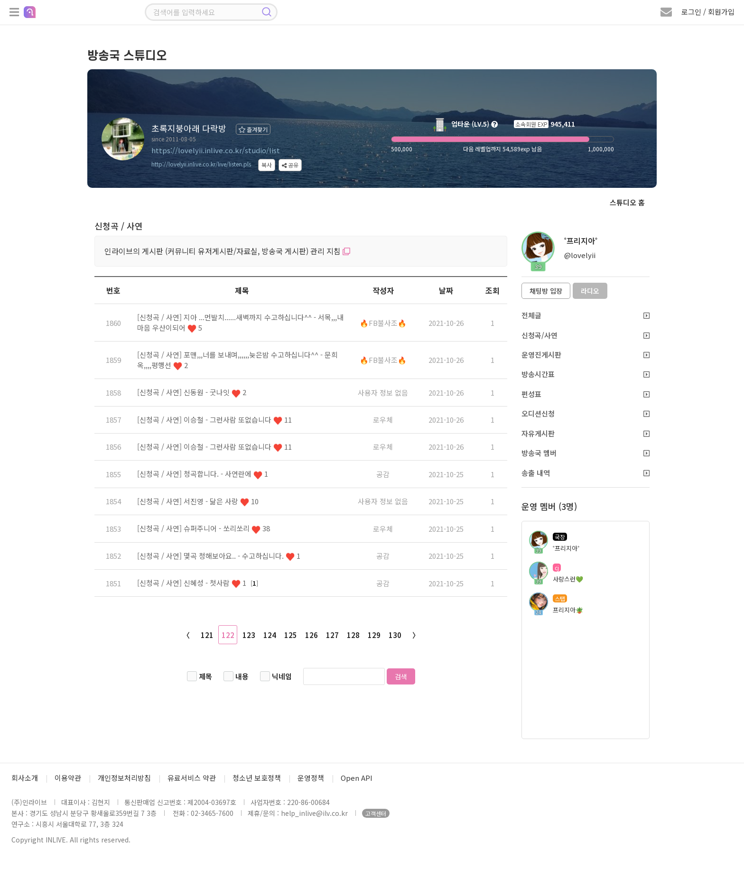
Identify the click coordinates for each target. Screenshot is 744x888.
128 (353, 635)
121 (207, 635)
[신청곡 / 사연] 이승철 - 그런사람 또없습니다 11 (214, 420)
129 (374, 635)
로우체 (383, 420)
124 (269, 635)
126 (311, 635)
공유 (290, 165)
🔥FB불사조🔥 (383, 323)
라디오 (590, 291)
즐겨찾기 (253, 129)
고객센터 (375, 813)
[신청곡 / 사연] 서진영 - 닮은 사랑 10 (198, 501)
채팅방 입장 (546, 291)
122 (228, 635)
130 (395, 635)
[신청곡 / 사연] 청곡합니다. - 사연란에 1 (202, 474)
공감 (383, 474)
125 (290, 635)
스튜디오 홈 (627, 202)
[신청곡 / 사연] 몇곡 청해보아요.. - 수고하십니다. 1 (218, 556)
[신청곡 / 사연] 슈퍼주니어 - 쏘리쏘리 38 (203, 528)
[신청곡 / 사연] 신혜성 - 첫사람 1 (192, 583)
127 (332, 635)
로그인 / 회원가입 (708, 12)
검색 (401, 676)
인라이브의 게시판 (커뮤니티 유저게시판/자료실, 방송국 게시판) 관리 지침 (227, 251)
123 (248, 635)
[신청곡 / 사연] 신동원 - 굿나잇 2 (191, 392)
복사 (266, 165)
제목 (205, 676)
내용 (242, 676)
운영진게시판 (585, 355)
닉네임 (282, 676)
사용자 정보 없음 (383, 393)
